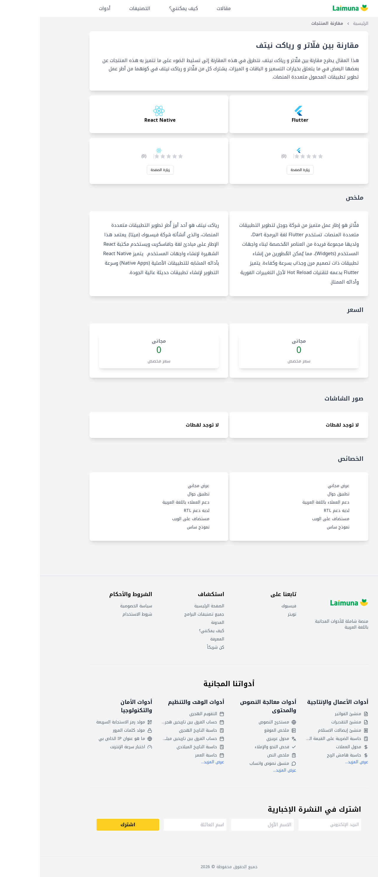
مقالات (184, 8)
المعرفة (177, 639)
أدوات (65, 8)
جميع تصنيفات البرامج (164, 614)
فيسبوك (249, 606)
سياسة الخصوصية (96, 606)
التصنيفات (99, 8)
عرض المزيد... (316, 762)
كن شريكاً (175, 647)
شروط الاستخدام (97, 614)
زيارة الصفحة (260, 170)
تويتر (252, 614)
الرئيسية (320, 24)
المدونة (177, 623)
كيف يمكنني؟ (143, 8)
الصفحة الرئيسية (169, 606)
